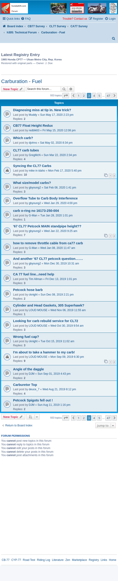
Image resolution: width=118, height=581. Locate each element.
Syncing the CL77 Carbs (32, 166)
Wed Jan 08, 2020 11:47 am (57, 248)
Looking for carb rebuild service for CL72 (45, 321)
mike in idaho (37, 170)
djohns (33, 142)
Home (112, 560)
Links (104, 560)
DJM (32, 373)
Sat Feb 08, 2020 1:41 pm (60, 187)
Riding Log (43, 560)
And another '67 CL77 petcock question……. (48, 259)
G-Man (33, 215)
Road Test (29, 560)
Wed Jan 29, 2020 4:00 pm (60, 203)
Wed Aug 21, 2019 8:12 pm (59, 389)
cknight (33, 294)
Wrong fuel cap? (26, 337)
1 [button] (79, 96)
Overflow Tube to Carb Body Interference (45, 198)
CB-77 (5, 560)
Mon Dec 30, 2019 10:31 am (61, 263)
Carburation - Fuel (21, 81)
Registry (94, 560)
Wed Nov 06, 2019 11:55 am (68, 310)
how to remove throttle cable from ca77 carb (48, 243)
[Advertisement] (79, 58)
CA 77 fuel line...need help (33, 274)
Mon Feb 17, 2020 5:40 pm (64, 170)
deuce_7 (34, 389)
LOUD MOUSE (38, 310)
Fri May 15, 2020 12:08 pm (59, 130)
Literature (58, 560)
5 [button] (99, 96)
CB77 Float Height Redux (33, 125)
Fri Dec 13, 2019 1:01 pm (61, 279)
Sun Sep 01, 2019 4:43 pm (54, 373)
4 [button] (94, 96)
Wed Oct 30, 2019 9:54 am (66, 325)
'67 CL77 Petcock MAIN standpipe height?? (47, 226)
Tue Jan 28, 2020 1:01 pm (56, 215)
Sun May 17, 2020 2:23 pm (56, 114)
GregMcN (35, 155)
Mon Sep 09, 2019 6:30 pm (67, 356)
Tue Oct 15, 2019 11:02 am (57, 341)
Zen (67, 560)
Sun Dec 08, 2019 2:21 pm (57, 294)
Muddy (33, 114)
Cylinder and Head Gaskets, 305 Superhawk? (48, 305)
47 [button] (108, 96)
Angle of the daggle (28, 369)
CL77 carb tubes (26, 150)
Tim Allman (35, 279)
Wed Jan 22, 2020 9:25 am (60, 231)
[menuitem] (25, 19)
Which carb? (23, 138)
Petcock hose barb (28, 290)
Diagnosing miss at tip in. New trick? (42, 110)
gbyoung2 (35, 187)
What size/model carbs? (32, 183)
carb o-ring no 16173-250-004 (36, 210)
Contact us (80, 18)
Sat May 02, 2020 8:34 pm (56, 142)
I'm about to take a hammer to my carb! (44, 352)
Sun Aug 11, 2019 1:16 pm (54, 404)
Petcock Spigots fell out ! (33, 400)
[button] (65, 95)
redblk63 (34, 130)
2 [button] (84, 96)
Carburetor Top (25, 385)
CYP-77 (16, 560)
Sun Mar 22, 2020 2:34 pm (60, 155)
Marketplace (79, 560)
